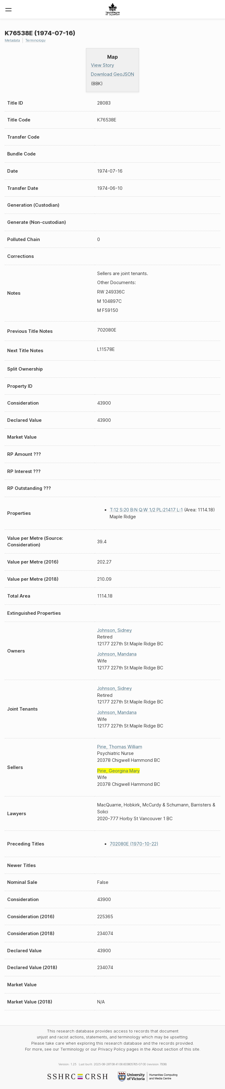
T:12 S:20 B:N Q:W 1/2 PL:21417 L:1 (146, 509)
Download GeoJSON (112, 74)
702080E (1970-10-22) (134, 843)
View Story (102, 65)
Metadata (12, 40)
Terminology (35, 40)
